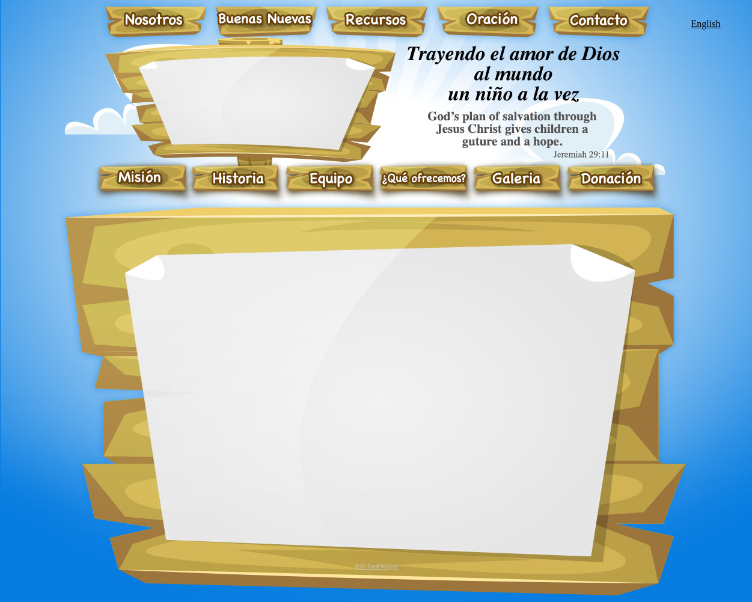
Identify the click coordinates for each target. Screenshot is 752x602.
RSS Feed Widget (376, 566)
